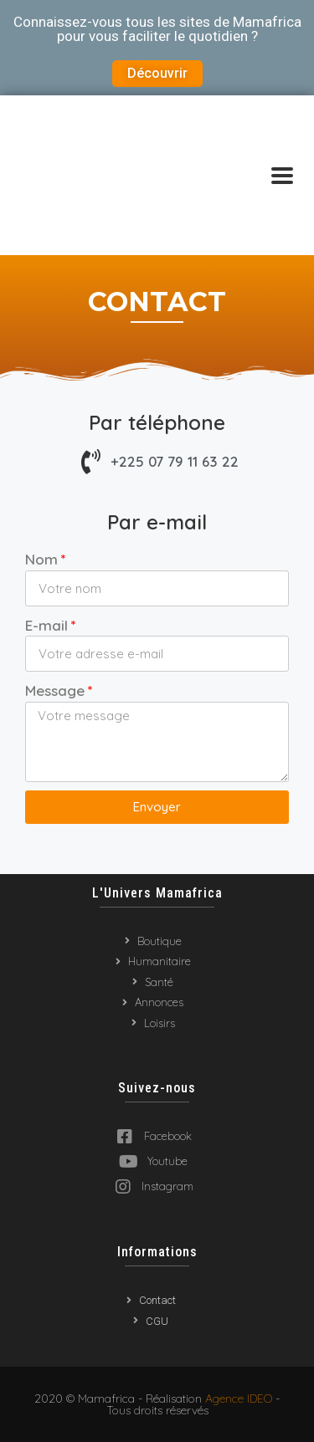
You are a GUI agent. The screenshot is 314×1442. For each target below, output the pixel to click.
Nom (41, 559)
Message (55, 690)
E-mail (46, 625)
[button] (157, 73)
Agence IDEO (238, 1398)
